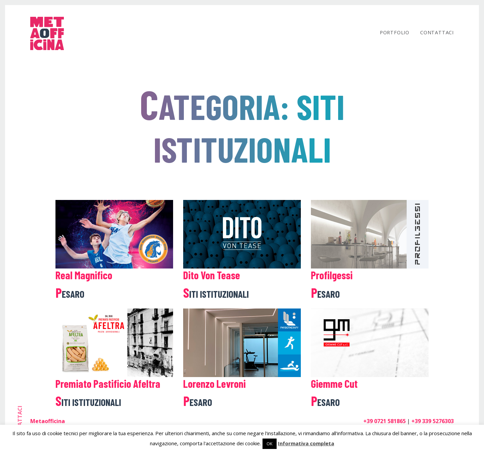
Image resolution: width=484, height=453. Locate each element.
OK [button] (270, 444)
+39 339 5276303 (432, 421)
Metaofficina (47, 421)
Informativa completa (306, 443)
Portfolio (394, 32)
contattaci (20, 424)
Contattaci (437, 32)
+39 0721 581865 (384, 421)
